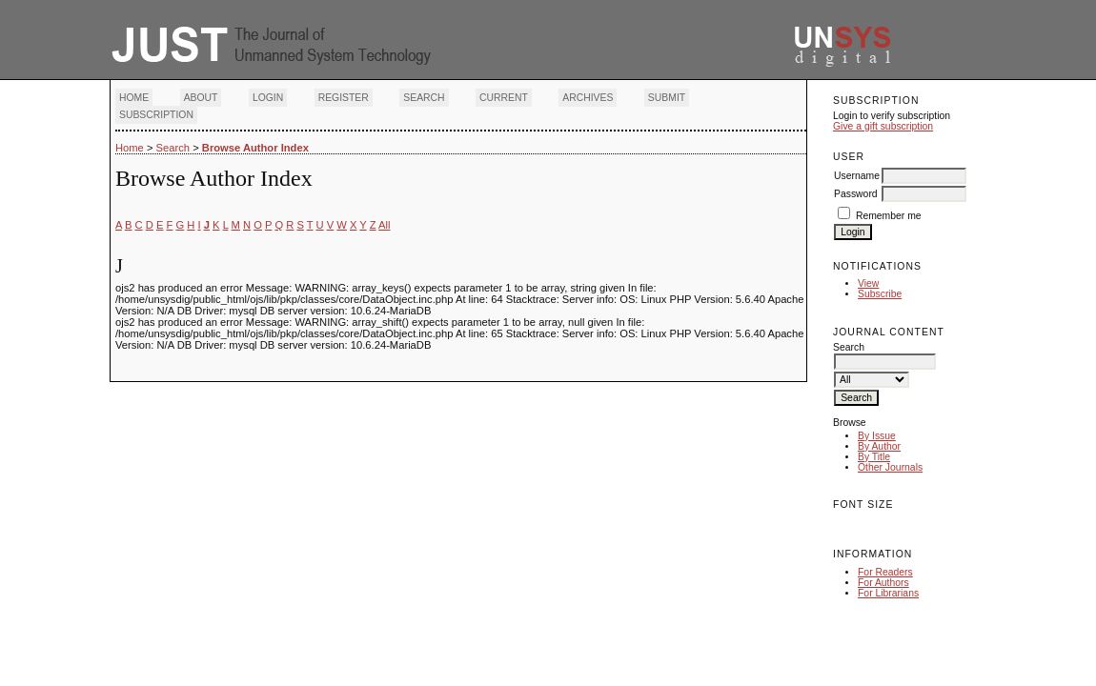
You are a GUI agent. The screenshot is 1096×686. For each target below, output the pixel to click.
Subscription (156, 115)
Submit (666, 97)
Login (268, 97)
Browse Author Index (255, 147)
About (201, 97)
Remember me (889, 216)
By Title (874, 457)
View (868, 283)
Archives (587, 97)
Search (423, 97)
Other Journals (890, 467)
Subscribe (880, 294)
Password (856, 194)
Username (857, 176)
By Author (879, 446)
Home (134, 97)
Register (343, 97)
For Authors (883, 582)
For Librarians (888, 593)
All (384, 225)
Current (503, 97)
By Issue (877, 436)
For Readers (885, 572)
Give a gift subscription (883, 126)
